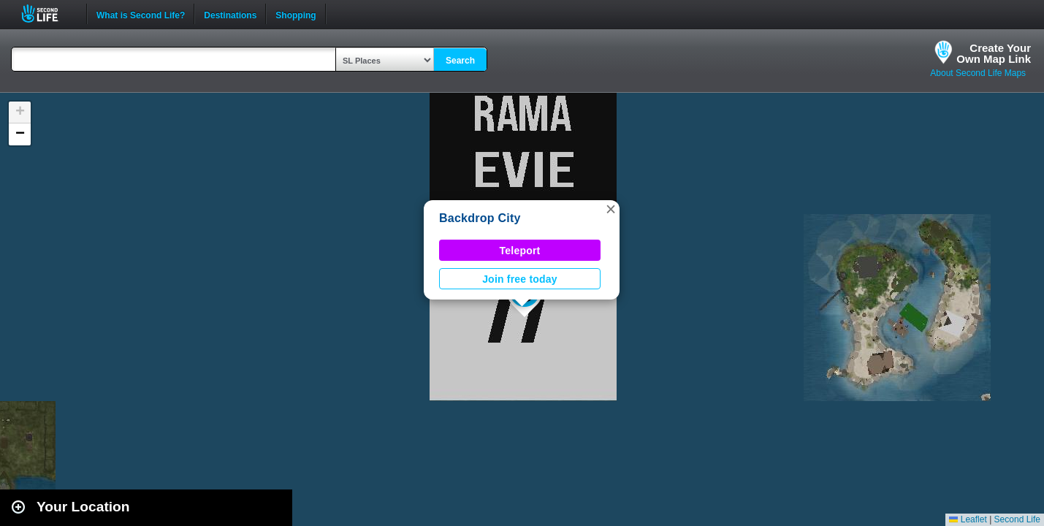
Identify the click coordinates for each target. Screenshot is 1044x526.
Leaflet (967, 519)
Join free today (519, 279)
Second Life (47, 13)
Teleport (520, 250)
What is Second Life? (140, 14)
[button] (611, 209)
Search (460, 61)
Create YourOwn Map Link (993, 53)
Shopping (295, 14)
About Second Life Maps (978, 73)
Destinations (230, 14)
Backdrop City (480, 218)
